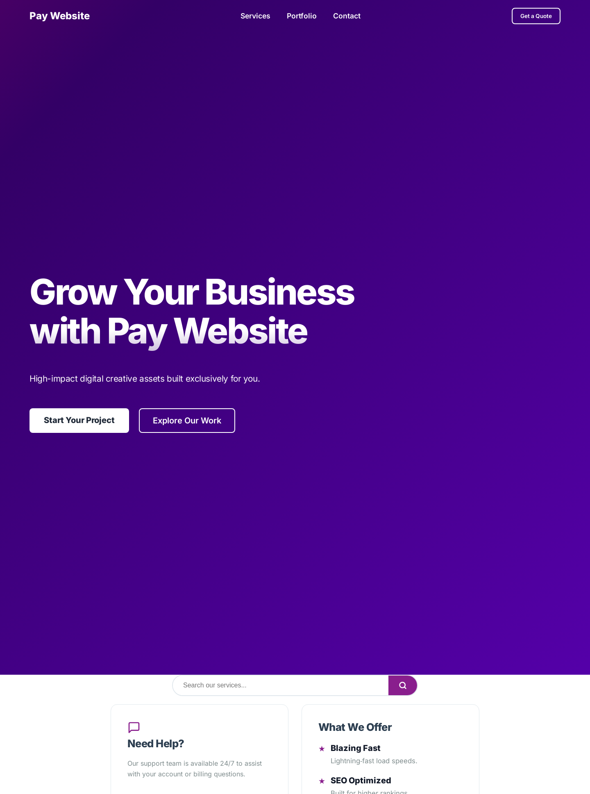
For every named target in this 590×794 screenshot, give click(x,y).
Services (255, 15)
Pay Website (60, 16)
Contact (347, 15)
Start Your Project (79, 420)
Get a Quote (536, 16)
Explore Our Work (187, 420)
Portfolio (302, 15)
